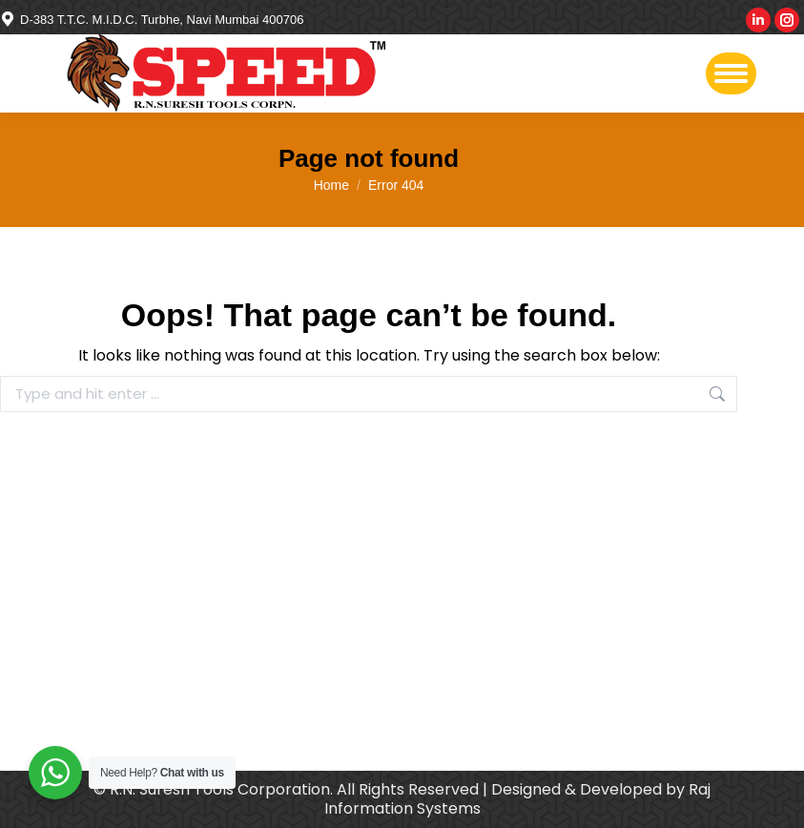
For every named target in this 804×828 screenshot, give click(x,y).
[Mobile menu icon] (731, 73)
